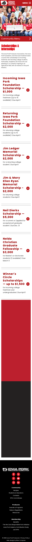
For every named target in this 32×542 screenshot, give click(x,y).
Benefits (16, 522)
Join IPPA (16, 530)
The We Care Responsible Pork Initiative (16, 525)
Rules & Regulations (16, 510)
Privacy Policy (25, 538)
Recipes (16, 490)
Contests (16, 495)
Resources (16, 513)
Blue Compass (21, 540)
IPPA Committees (16, 498)
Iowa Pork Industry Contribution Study (16, 527)
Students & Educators (16, 493)
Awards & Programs (16, 507)
